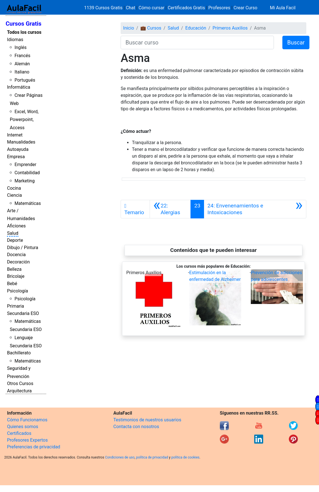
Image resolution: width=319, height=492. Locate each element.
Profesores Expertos (27, 440)
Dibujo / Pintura (22, 247)
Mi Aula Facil (283, 7)
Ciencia (14, 195)
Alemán (22, 63)
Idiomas (15, 39)
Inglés (20, 47)
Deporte (15, 240)
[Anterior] (170, 209)
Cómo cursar (152, 7)
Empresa (16, 156)
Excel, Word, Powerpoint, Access (24, 120)
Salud (12, 233)
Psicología (17, 291)
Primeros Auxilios (230, 28)
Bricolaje (16, 276)
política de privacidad (152, 457)
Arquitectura (19, 390)
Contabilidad (27, 172)
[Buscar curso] (197, 42)
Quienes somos (22, 426)
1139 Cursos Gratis (104, 7)
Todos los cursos (24, 32)
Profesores (219, 7)
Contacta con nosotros (136, 426)
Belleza (14, 269)
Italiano (21, 72)
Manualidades (21, 142)
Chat (130, 7)
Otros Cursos (20, 383)
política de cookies (185, 457)
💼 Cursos (150, 28)
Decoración (18, 262)
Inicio (128, 28)
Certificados (19, 433)
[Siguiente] (255, 209)
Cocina (14, 188)
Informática (18, 87)
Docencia (16, 254)
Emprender (25, 164)
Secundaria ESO (23, 313)
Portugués (24, 80)
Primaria (15, 306)
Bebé (12, 283)
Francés (22, 55)
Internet (15, 135)
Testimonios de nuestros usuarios (147, 419)
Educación (195, 28)
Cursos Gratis (23, 23)
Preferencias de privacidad (33, 446)
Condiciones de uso (120, 457)
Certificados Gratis (186, 7)
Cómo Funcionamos (27, 419)
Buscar (296, 42)
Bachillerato (19, 352)
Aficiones (16, 226)
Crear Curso (245, 7)
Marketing (24, 181)
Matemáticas (27, 203)
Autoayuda (17, 149)
